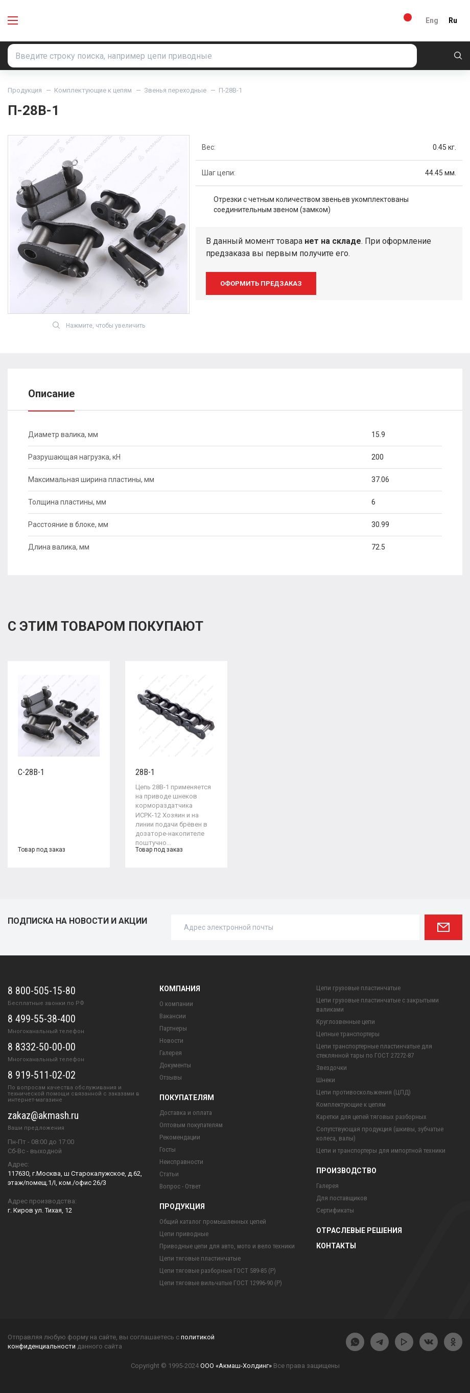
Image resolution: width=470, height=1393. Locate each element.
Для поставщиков (341, 1198)
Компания (179, 989)
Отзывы (170, 1077)
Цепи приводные (183, 1234)
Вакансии (172, 1016)
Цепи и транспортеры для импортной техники (380, 1150)
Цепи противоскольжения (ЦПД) (363, 1092)
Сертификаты (335, 1210)
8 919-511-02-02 (42, 1075)
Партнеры (173, 1028)
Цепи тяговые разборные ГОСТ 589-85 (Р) (217, 1270)
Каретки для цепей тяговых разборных (371, 1117)
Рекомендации (179, 1137)
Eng (432, 20)
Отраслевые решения (359, 1230)
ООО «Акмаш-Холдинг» (236, 1365)
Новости (171, 1040)
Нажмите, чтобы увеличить (99, 325)
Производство (346, 1171)
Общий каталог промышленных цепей (212, 1221)
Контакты (336, 1246)
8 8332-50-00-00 (42, 1047)
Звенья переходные (175, 90)
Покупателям (186, 1097)
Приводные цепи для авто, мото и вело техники (227, 1246)
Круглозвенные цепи (345, 1021)
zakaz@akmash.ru (43, 1115)
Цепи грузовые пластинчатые (358, 988)
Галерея (170, 1053)
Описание (51, 393)
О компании (176, 1004)
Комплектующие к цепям (93, 90)
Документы (175, 1065)
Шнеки (325, 1080)
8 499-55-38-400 (42, 1019)
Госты (167, 1149)
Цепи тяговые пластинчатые (200, 1258)
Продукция (25, 90)
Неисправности (181, 1162)
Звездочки (331, 1067)
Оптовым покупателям (191, 1125)
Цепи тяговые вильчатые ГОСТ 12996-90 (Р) (220, 1283)
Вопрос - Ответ (180, 1186)
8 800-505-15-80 (42, 991)
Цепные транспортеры (348, 1034)
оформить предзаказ (261, 283)
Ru (453, 20)
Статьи (169, 1174)
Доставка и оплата (185, 1112)
